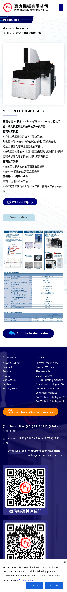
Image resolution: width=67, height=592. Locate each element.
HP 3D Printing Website (49, 380)
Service (7, 371)
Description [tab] (19, 217)
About (6, 375)
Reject (34, 585)
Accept (54, 585)
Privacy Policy (11, 388)
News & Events (11, 362)
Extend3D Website (46, 392)
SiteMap (7, 384)
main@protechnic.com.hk (44, 450)
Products (22, 28)
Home (7, 28)
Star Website (43, 371)
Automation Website (48, 388)
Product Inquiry (20, 202)
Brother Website (45, 367)
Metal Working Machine (24, 33)
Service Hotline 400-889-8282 (30, 411)
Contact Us (9, 380)
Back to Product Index (28, 333)
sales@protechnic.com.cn (45, 455)
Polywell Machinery (47, 362)
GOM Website (44, 375)
